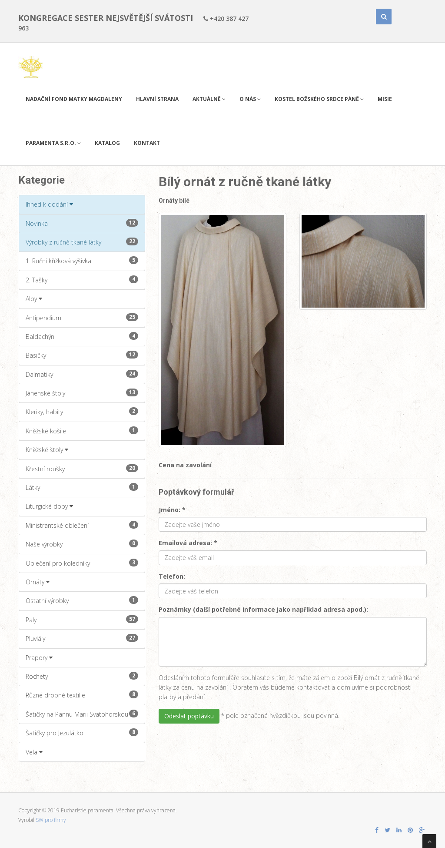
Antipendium (82, 317)
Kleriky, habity (82, 411)
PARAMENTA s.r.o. (53, 143)
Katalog (107, 143)
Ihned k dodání (49, 204)
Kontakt (147, 143)
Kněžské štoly (47, 450)
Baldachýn (82, 336)
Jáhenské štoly (82, 393)
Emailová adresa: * (188, 543)
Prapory (39, 658)
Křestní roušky (82, 468)
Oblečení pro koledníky (82, 563)
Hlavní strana (157, 99)
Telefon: (172, 576)
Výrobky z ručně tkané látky (82, 242)
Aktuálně (209, 99)
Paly (82, 619)
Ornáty (38, 582)
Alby (34, 299)
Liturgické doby (49, 506)
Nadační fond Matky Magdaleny (74, 99)
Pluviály (82, 638)
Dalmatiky (82, 374)
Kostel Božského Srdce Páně (319, 99)
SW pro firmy (51, 820)
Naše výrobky (82, 544)
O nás (250, 99)
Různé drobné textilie (82, 694)
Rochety (82, 676)
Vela (34, 752)
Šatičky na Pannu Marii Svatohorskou (82, 714)
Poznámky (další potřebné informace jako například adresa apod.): (263, 609)
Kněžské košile (82, 430)
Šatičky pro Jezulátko (82, 732)
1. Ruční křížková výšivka (82, 260)
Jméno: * (172, 510)
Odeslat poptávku (189, 716)
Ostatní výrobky (82, 600)
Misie (385, 99)
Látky (82, 487)
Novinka (82, 223)
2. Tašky (82, 279)
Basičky (82, 355)
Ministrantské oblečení (82, 525)
